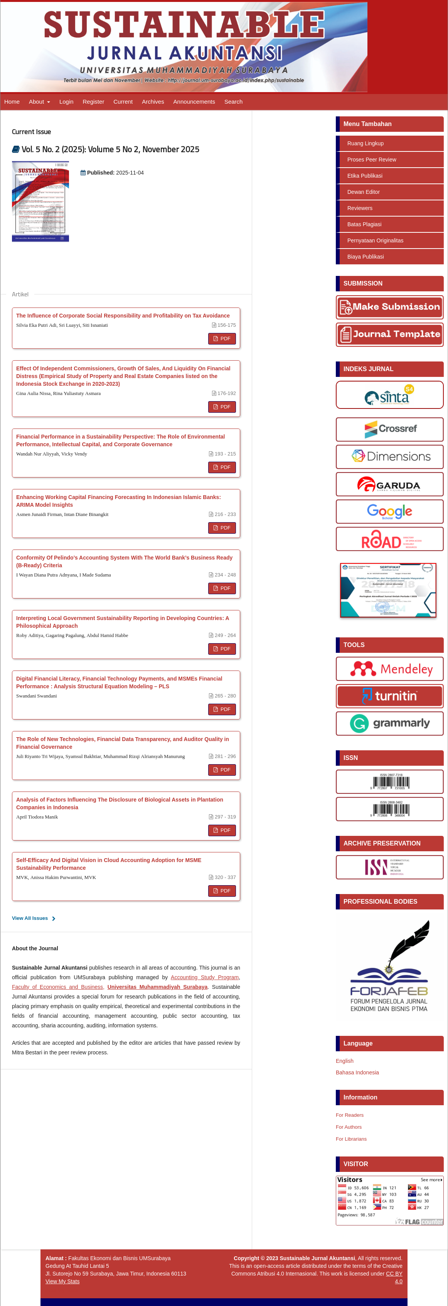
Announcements (194, 101)
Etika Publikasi (364, 176)
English (345, 1061)
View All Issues (30, 918)
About (37, 101)
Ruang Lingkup (365, 143)
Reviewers (359, 208)
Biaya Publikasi (365, 257)
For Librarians (351, 1139)
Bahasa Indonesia (357, 1072)
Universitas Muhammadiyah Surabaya (158, 987)
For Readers (350, 1115)
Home (12, 101)
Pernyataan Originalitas (375, 240)
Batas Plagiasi (364, 224)
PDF (225, 338)
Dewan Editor (363, 192)
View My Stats (62, 1281)
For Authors (349, 1127)
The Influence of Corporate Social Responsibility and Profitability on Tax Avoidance (123, 316)
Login (66, 101)
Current (123, 101)
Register (93, 101)
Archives (153, 101)
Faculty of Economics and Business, (58, 987)
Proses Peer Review (371, 159)
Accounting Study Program (205, 977)
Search (233, 101)
